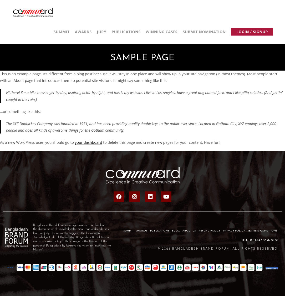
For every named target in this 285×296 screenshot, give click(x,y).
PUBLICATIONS (159, 230)
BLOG (176, 230)
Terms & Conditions (262, 230)
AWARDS (141, 230)
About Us (189, 230)
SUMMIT (128, 230)
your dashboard (88, 142)
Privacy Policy (234, 230)
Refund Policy (209, 230)
